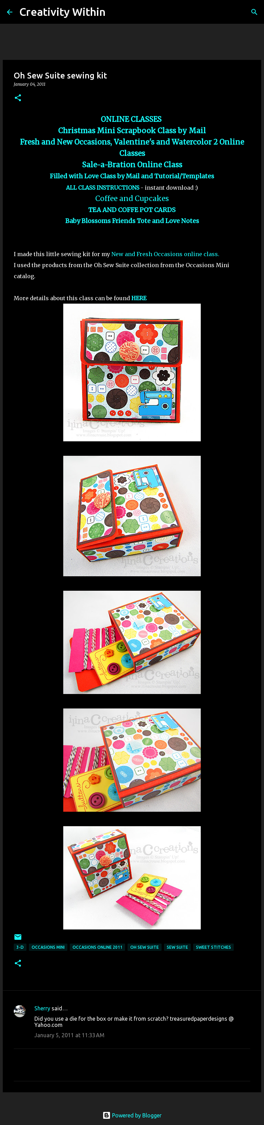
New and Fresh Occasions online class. (164, 254)
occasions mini (48, 947)
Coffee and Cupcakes (132, 198)
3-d (20, 947)
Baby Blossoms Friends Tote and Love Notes (132, 221)
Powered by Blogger (132, 1115)
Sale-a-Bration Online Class (132, 164)
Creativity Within (62, 12)
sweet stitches (213, 947)
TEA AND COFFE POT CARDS (132, 210)
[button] (18, 98)
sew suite (177, 947)
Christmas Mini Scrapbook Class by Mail (132, 130)
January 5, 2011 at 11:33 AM (69, 1035)
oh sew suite (144, 947)
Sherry (42, 1008)
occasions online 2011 (97, 947)
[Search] (115, 12)
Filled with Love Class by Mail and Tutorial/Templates (132, 176)
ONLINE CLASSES (132, 119)
